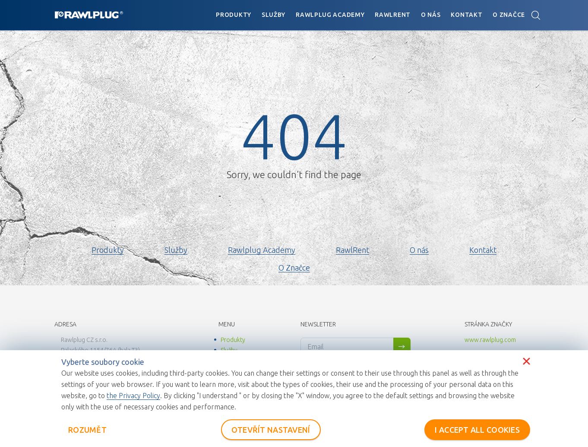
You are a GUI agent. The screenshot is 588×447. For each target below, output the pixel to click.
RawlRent (393, 14)
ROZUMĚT (87, 429)
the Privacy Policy (133, 395)
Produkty (233, 14)
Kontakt (466, 14)
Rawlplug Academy (330, 14)
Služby (273, 14)
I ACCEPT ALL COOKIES (477, 429)
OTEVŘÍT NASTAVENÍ (270, 429)
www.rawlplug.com (490, 339)
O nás (431, 14)
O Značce (509, 14)
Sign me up (402, 347)
